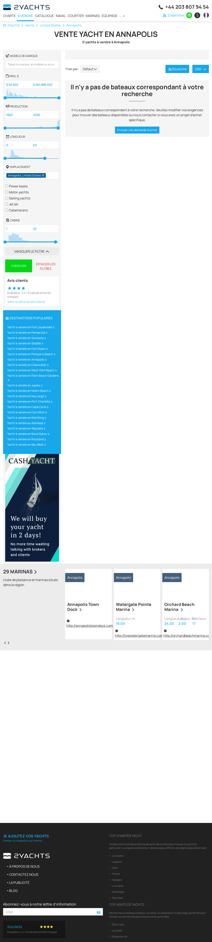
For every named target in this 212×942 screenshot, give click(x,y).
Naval (61, 15)
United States (50, 25)
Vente (29, 25)
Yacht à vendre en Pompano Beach (30, 354)
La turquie (117, 886)
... (122, 15)
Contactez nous (23, 874)
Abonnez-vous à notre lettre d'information (39, 904)
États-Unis (118, 924)
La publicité (19, 882)
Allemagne (118, 892)
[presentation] (5, 642)
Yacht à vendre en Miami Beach (27, 391)
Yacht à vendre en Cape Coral (26, 407)
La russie (117, 930)
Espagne (117, 880)
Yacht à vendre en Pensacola (26, 332)
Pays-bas (117, 898)
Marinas (93, 15)
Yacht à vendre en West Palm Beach (30, 370)
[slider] (5, 97)
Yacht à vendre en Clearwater (26, 365)
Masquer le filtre (32, 251)
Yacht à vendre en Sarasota (25, 338)
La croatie (117, 856)
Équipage (109, 15)
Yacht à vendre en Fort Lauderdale (29, 327)
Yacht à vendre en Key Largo (25, 396)
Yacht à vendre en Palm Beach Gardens (33, 376)
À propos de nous (24, 866)
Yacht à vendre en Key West (25, 444)
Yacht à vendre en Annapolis (25, 359)
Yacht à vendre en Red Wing (25, 418)
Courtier (76, 15)
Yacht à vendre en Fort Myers (26, 349)
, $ (12, 75)
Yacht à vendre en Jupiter (24, 385)
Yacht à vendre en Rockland (25, 439)
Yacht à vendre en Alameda (25, 423)
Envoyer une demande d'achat (137, 130)
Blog (13, 890)
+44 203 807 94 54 (187, 6)
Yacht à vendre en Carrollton (26, 412)
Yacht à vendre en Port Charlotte (28, 401)
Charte (9, 15)
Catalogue (44, 15)
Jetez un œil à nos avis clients (26, 302)
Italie (115, 868)
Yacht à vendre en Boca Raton (27, 434)
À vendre (25, 15)
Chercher (18, 266)
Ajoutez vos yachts (26, 835)
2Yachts (11, 25)
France (116, 874)
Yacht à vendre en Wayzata (25, 428)
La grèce (117, 862)
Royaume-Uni (120, 936)
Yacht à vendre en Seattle (24, 343)
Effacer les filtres (45, 266)
